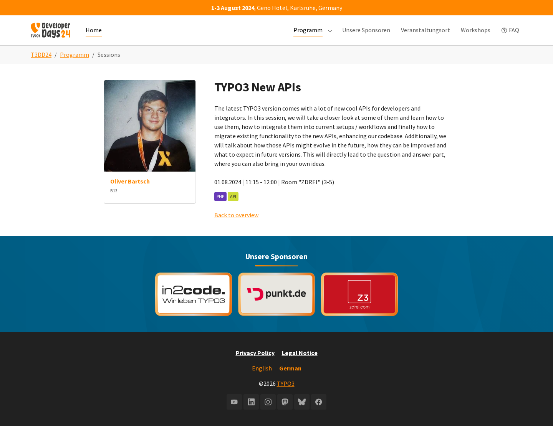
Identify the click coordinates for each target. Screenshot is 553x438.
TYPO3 (286, 396)
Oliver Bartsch (130, 193)
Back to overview (236, 227)
